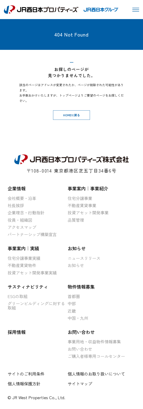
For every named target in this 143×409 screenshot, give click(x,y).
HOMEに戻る (71, 115)
